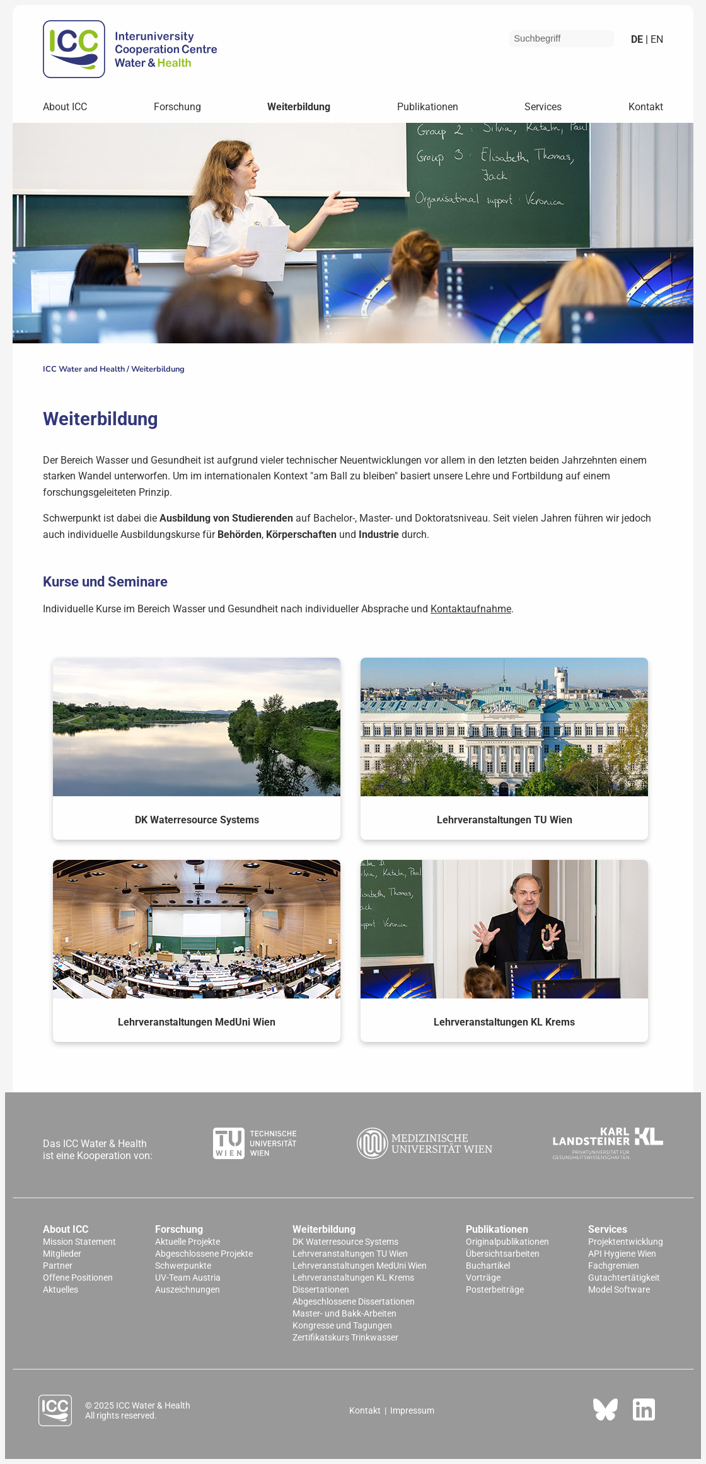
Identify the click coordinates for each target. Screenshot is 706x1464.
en (655, 39)
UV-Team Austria (188, 1277)
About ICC (65, 107)
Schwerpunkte (183, 1266)
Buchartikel (488, 1266)
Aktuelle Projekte (187, 1242)
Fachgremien (613, 1266)
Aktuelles (60, 1289)
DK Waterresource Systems (345, 1242)
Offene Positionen (78, 1277)
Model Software (619, 1289)
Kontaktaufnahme (471, 609)
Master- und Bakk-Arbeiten (344, 1313)
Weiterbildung (298, 107)
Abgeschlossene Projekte (204, 1254)
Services (543, 107)
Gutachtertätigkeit (624, 1277)
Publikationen (427, 107)
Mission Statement (79, 1242)
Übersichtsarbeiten (503, 1254)
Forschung (177, 107)
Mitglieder (62, 1254)
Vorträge (483, 1277)
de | (639, 39)
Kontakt (645, 107)
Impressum (412, 1410)
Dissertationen (320, 1289)
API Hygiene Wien (622, 1254)
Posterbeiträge (495, 1289)
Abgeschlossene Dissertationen (353, 1301)
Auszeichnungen (187, 1289)
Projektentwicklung (625, 1242)
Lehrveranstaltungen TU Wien (350, 1254)
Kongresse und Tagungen (342, 1325)
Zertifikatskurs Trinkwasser (345, 1337)
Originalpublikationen (507, 1242)
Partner (57, 1266)
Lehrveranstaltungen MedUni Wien (359, 1266)
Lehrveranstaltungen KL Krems (353, 1277)
